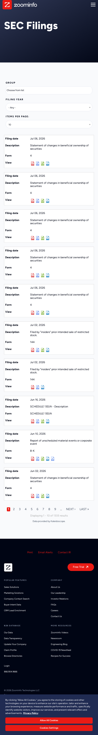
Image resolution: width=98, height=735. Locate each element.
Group (10, 82)
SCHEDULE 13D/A (41, 413)
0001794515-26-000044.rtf (37, 458)
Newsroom (56, 638)
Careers (54, 610)
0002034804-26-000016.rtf (37, 275)
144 (32, 342)
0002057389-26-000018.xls (42, 312)
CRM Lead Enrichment (15, 610)
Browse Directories (13, 656)
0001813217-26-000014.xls (42, 163)
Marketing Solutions (13, 593)
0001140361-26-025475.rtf (37, 421)
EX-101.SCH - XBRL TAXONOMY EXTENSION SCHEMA (52, 458)
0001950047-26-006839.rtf (37, 349)
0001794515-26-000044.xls (42, 458)
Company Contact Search (16, 599)
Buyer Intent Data (12, 604)
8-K (32, 450)
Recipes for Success (60, 656)
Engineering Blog (59, 644)
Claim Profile (10, 650)
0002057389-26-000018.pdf (32, 312)
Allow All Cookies (49, 721)
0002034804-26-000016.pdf (32, 275)
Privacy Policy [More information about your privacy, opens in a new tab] (30, 714)
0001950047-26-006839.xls (42, 349)
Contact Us (56, 616)
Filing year (14, 99)
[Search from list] (17, 90)
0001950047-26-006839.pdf (32, 349)
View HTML (47, 163)
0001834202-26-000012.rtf (37, 495)
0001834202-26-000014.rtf (37, 238)
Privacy (7, 695)
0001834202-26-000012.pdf (32, 495)
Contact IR (64, 552)
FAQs (53, 604)
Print (30, 552)
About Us (55, 587)
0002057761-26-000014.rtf (37, 200)
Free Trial (78, 566)
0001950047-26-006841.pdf (32, 387)
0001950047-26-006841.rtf (37, 387)
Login (7, 666)
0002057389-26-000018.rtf (37, 312)
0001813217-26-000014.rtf (37, 163)
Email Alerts (45, 552)
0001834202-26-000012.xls (42, 495)
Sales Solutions (11, 587)
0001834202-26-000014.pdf (32, 238)
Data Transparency (13, 638)
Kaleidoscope (58, 521)
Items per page (17, 116)
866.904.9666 (10, 671)
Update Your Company (15, 644)
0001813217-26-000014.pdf (32, 163)
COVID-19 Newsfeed (61, 650)
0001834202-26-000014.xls (42, 238)
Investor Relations (59, 599)
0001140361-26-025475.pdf (32, 421)
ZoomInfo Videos (59, 632)
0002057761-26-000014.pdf (32, 200)
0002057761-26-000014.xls (42, 200)
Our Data (8, 632)
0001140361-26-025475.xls (42, 421)
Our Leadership (58, 593)
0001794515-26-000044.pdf (32, 458)
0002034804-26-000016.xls (42, 275)
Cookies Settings (49, 729)
